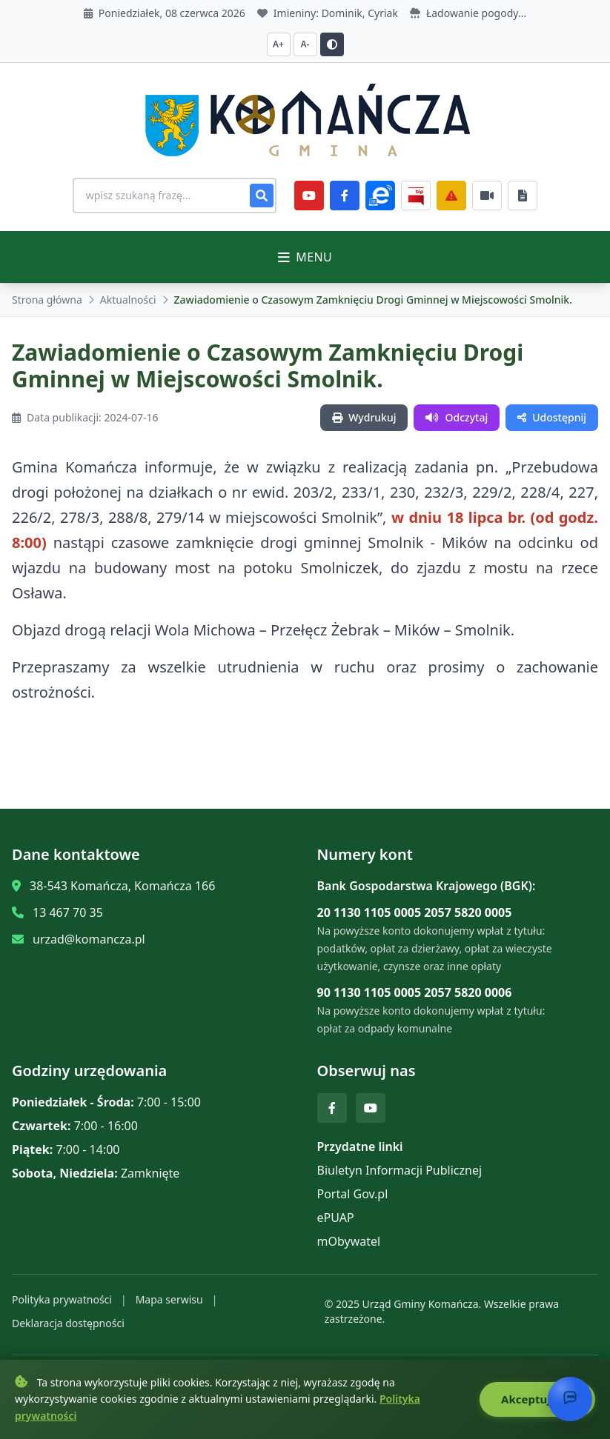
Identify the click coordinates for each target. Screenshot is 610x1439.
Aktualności (128, 300)
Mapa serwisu (169, 1299)
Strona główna (47, 300)
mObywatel (349, 1241)
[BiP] (421, 195)
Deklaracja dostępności (68, 1323)
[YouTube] (314, 195)
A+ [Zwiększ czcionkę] (278, 44)
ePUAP (335, 1217)
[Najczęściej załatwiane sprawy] (492, 195)
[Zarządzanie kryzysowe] (456, 195)
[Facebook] (350, 195)
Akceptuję (537, 1399)
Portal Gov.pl (352, 1194)
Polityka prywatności (62, 1299)
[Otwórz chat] (570, 1399)
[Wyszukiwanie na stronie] (175, 195)
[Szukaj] (267, 195)
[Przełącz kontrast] (332, 44)
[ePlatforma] (385, 195)
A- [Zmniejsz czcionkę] (305, 44)
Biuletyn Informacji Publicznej (400, 1170)
